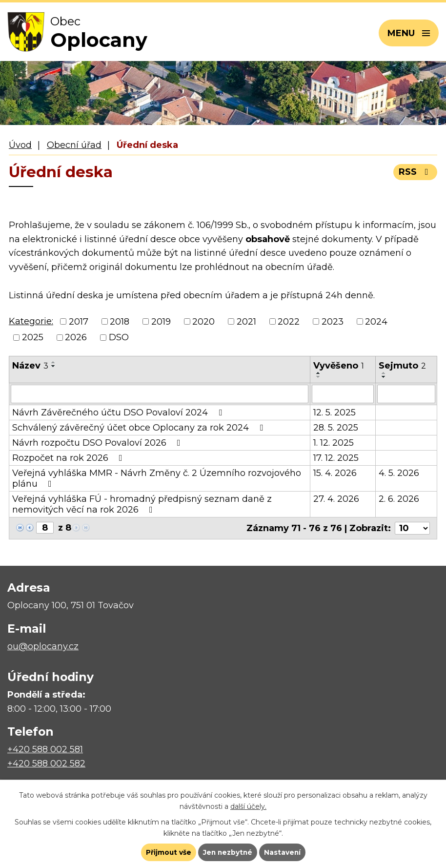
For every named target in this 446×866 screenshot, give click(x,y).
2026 (76, 337)
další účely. (248, 805)
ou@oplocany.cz (43, 646)
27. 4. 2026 (336, 499)
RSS (415, 171)
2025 (32, 337)
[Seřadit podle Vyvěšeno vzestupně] (318, 373)
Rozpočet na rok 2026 (69, 458)
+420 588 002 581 (45, 749)
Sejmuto (402, 365)
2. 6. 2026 (399, 499)
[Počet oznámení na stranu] (412, 528)
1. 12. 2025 (333, 442)
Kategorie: (31, 321)
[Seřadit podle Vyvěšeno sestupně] (318, 377)
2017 (78, 321)
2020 (203, 321)
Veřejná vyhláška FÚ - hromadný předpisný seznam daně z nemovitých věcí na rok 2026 (142, 504)
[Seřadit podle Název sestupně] (53, 366)
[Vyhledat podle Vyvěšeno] (342, 394)
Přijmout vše (167, 851)
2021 (246, 321)
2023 (333, 321)
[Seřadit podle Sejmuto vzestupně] (384, 373)
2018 (119, 321)
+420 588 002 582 (46, 763)
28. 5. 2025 (335, 427)
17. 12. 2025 (336, 458)
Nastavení (283, 851)
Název (30, 365)
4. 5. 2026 (399, 473)
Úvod (20, 145)
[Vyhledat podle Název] (159, 394)
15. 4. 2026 (335, 473)
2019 (161, 321)
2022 (289, 321)
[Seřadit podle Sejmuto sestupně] (384, 377)
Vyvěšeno (338, 365)
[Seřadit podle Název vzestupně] (53, 362)
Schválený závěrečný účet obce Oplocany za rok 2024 (139, 427)
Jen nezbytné (227, 851)
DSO (119, 337)
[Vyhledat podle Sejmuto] (406, 394)
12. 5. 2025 (334, 412)
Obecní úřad (74, 145)
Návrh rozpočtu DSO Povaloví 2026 (98, 442)
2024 (376, 321)
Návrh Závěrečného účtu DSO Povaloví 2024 (119, 412)
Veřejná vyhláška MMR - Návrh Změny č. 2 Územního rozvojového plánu (156, 478)
